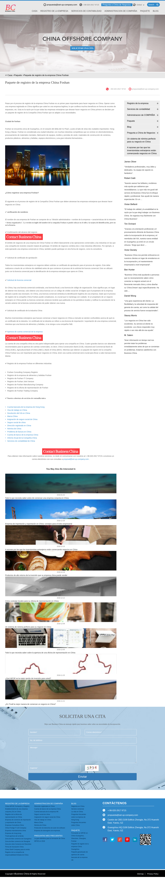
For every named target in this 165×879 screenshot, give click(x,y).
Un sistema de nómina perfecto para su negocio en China (28, 627)
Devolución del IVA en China (18, 413)
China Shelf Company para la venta (17, 849)
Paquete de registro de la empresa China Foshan (46, 75)
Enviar (82, 776)
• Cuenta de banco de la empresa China (21, 435)
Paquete (145, 11)
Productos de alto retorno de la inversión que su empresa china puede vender (36, 575)
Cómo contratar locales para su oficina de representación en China (32, 601)
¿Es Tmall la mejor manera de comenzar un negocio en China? (30, 704)
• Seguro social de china (15, 422)
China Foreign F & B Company (15, 828)
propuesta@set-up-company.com (60, 5)
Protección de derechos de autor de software (49, 828)
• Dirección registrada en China (18, 426)
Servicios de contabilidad (86, 11)
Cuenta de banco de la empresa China (47, 809)
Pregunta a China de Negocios (117, 5)
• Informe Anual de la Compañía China (21, 438)
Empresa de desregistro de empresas (47, 830)
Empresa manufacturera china (15, 830)
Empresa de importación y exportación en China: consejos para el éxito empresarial (38, 524)
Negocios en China (77, 806)
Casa (35, 11)
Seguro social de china (42, 814)
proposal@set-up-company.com (76, 459)
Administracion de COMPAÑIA (120, 11)
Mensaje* (82, 754)
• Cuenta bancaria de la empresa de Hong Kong (24, 407)
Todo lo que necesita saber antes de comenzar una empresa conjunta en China (37, 498)
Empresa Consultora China (14, 825)
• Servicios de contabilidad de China (20, 441)
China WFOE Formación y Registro (17, 806)
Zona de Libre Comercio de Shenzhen (18, 844)
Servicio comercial (77, 809)
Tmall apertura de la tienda (14, 836)
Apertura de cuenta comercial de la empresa (25, 332)
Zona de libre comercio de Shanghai (17, 841)
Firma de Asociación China (14, 847)
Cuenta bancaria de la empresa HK (46, 812)
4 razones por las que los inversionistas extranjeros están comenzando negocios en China (41, 549)
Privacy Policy (152, 874)
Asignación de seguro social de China (47, 817)
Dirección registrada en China (44, 806)
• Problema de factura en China (18, 432)
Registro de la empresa (54, 11)
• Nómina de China (13, 429)
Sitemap (140, 874)
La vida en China (77, 812)
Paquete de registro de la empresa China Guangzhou (80, 846)
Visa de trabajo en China (16, 410)
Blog (156, 11)
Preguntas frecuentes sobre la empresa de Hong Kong (78, 817)
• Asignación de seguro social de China (21, 419)
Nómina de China (40, 825)
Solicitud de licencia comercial (19, 280)
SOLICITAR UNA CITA (82, 48)
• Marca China (11, 416)
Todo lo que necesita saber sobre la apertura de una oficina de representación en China (40, 653)
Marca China (38, 822)
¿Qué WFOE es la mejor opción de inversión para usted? (28, 678)
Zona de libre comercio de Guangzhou (18, 839)
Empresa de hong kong (13, 833)
